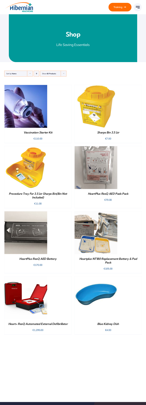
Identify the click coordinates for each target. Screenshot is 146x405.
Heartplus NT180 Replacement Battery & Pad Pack (108, 260)
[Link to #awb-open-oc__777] (138, 7)
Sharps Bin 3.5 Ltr (108, 132)
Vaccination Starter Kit (38, 132)
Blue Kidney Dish (108, 324)
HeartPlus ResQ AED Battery (38, 259)
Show (49, 74)
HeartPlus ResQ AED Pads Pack (108, 193)
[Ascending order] (36, 74)
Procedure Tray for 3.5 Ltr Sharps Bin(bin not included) (38, 195)
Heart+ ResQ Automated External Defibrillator (38, 324)
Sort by (11, 74)
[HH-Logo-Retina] (19, 3)
